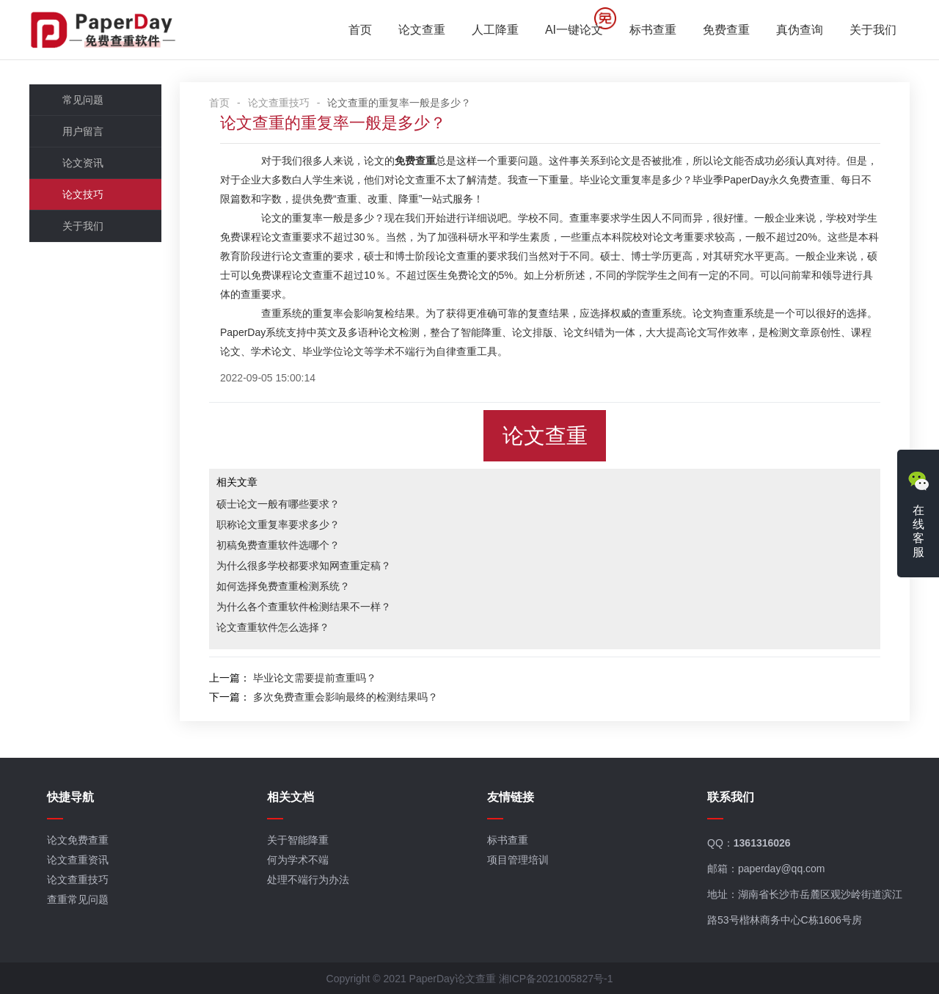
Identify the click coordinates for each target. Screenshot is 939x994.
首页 (360, 29)
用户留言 (82, 131)
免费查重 (726, 29)
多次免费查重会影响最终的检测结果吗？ (345, 697)
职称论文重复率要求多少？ (278, 524)
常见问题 (82, 100)
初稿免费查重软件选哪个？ (278, 545)
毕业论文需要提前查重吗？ (314, 678)
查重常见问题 (78, 899)
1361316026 (762, 843)
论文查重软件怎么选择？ (272, 627)
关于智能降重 (298, 840)
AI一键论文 (574, 29)
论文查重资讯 (78, 860)
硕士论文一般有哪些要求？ (278, 504)
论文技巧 (82, 194)
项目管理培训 (518, 860)
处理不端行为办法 (308, 879)
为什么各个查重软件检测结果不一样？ (303, 607)
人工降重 (495, 29)
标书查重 (652, 29)
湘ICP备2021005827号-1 (556, 978)
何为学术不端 (298, 860)
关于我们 (873, 29)
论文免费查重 (78, 840)
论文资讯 (82, 163)
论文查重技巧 (279, 103)
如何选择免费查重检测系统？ (283, 586)
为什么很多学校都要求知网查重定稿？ (303, 565)
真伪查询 (799, 29)
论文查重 (421, 29)
